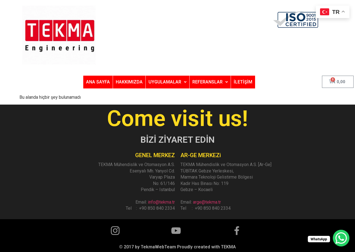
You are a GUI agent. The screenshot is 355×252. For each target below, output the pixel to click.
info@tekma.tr (161, 202)
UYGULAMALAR (167, 82)
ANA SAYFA (98, 82)
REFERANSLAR (210, 82)
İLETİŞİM (243, 82)
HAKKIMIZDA (129, 82)
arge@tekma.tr (207, 202)
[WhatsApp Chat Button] (341, 238)
